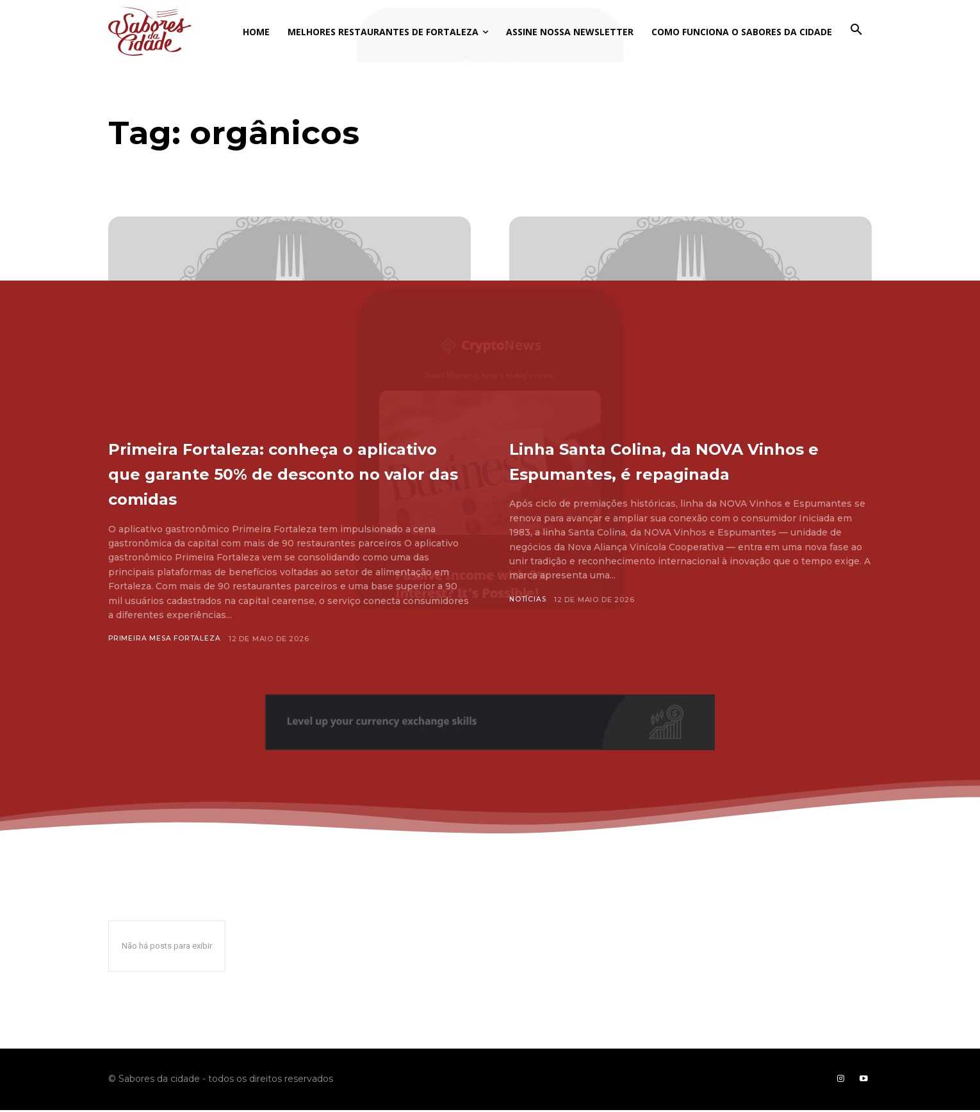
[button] (856, 30)
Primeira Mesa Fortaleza (165, 638)
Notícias (528, 624)
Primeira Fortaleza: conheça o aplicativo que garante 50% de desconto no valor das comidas (283, 472)
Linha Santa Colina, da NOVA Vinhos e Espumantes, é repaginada (672, 472)
